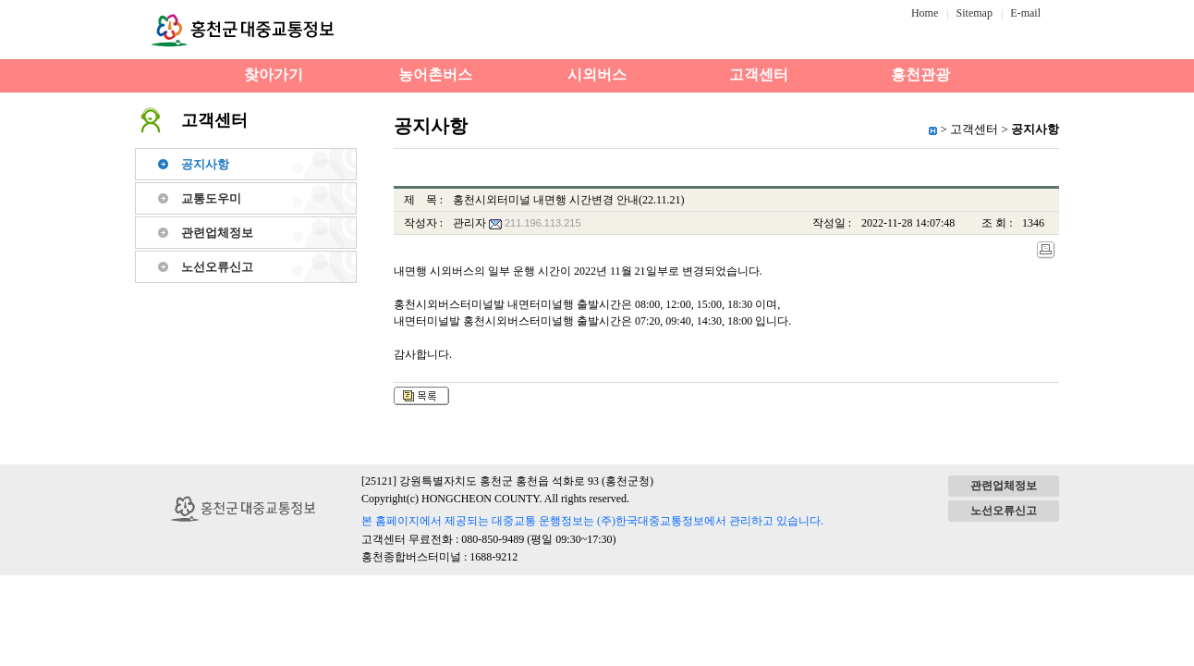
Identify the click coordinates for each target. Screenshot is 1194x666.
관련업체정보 (217, 233)
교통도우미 (211, 198)
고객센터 (758, 74)
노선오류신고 (217, 267)
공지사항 (205, 164)
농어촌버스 (435, 74)
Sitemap (974, 12)
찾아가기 (273, 74)
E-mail (1025, 12)
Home (924, 12)
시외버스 (597, 74)
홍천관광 (920, 74)
